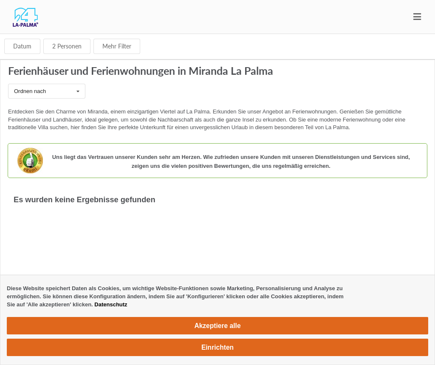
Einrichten (217, 347)
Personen (67, 46)
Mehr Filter (116, 46)
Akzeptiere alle (217, 325)
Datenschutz (110, 304)
